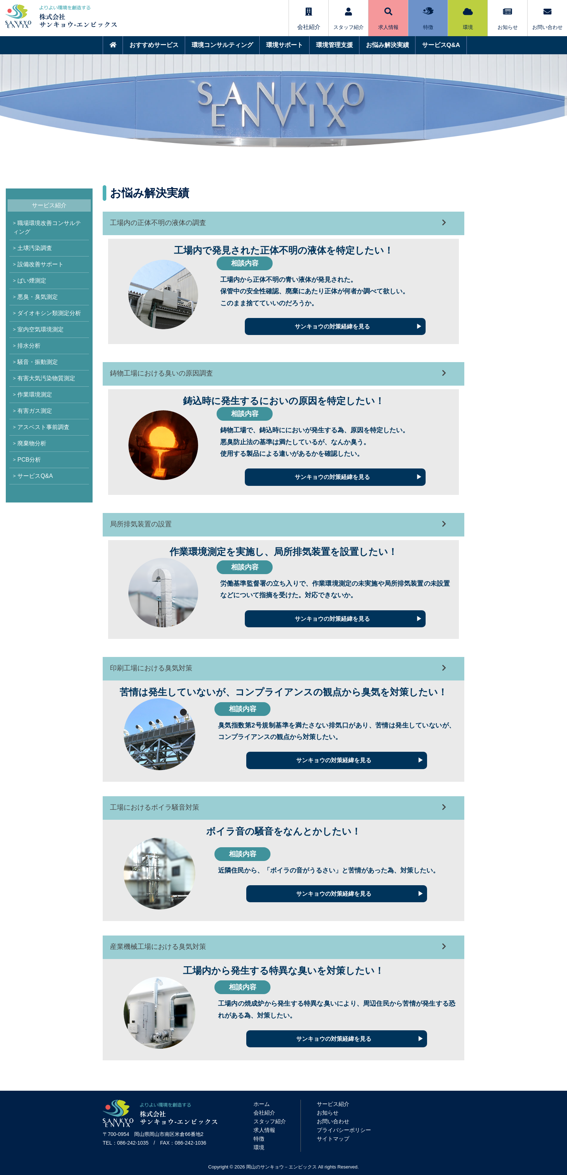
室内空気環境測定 (40, 329)
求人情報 (388, 19)
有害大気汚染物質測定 (46, 378)
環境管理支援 (334, 45)
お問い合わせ (547, 19)
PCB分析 (29, 460)
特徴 (428, 18)
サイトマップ (333, 1139)
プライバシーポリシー (344, 1130)
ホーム (261, 1104)
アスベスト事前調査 (43, 427)
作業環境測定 (34, 394)
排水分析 (28, 346)
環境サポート (284, 45)
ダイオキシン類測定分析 (49, 313)
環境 (468, 19)
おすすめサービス (154, 45)
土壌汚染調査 (34, 248)
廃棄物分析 (31, 443)
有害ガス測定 (34, 411)
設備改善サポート (40, 264)
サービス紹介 (333, 1104)
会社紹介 (264, 1113)
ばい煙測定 (31, 280)
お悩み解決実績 (387, 45)
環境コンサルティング (222, 45)
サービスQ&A (441, 45)
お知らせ (508, 19)
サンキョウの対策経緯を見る (332, 326)
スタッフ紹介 (348, 19)
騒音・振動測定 (37, 362)
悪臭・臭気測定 (37, 297)
